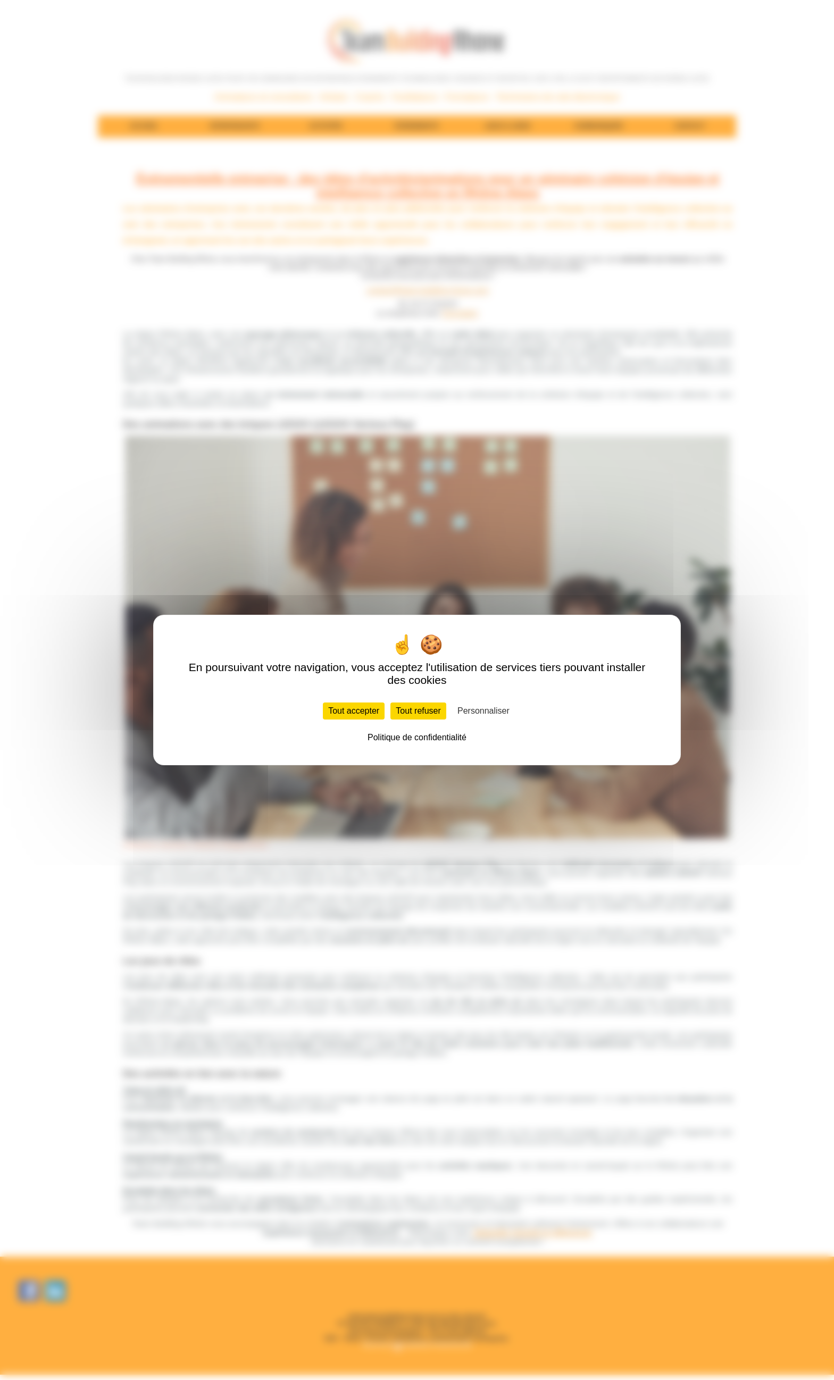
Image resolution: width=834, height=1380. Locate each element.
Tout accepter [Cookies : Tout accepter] (353, 710)
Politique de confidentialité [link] (417, 737)
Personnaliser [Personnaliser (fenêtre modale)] (483, 710)
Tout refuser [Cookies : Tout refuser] (418, 710)
